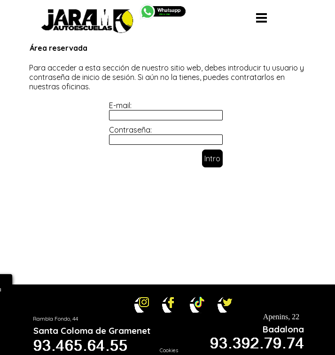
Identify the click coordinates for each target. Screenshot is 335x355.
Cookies (169, 350)
